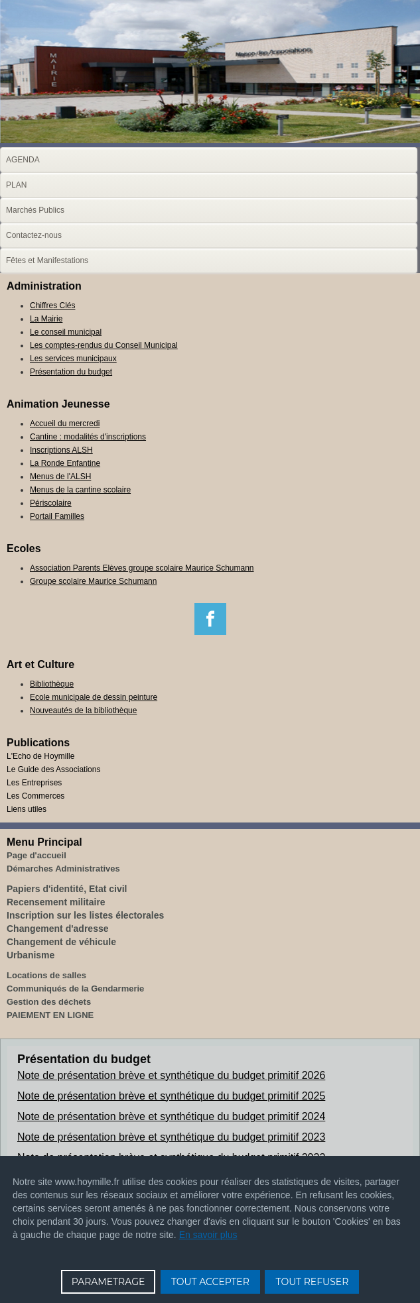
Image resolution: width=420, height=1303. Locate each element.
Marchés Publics (35, 210)
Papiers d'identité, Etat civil (67, 888)
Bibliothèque (52, 684)
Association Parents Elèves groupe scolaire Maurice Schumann (142, 568)
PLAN (16, 185)
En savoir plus (208, 1234)
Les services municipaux (73, 358)
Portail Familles (57, 516)
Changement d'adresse (58, 928)
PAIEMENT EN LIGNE (50, 1015)
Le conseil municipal (66, 332)
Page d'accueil (36, 855)
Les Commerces (35, 796)
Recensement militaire (56, 902)
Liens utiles (26, 809)
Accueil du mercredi (65, 423)
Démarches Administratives (63, 869)
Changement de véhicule (61, 941)
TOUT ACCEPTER (210, 1282)
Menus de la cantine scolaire (80, 489)
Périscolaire (51, 503)
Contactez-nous (34, 235)
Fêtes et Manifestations (47, 260)
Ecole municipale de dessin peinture (93, 697)
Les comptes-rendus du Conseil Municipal (104, 345)
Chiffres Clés (52, 305)
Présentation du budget (71, 371)
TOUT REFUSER (311, 1282)
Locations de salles (46, 975)
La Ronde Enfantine (65, 463)
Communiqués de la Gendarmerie (75, 988)
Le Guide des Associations (53, 769)
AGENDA (23, 159)
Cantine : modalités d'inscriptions (88, 436)
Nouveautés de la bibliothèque (83, 710)
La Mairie (46, 318)
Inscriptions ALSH (61, 450)
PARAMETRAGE (108, 1282)
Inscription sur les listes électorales (85, 915)
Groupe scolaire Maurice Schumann (93, 581)
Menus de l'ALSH (60, 476)
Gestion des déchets (49, 1002)
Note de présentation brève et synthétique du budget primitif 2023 (171, 1137)
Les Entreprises (34, 782)
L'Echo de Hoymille (40, 756)
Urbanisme (30, 955)
